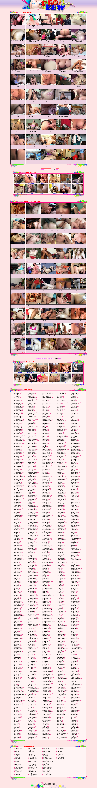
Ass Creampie (17, 579)
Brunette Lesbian (32, 529)
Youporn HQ (77, 372)
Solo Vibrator (74, 546)
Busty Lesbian (31, 565)
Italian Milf (44, 700)
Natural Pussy (60, 660)
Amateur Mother (17, 449)
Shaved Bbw (74, 493)
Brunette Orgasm (32, 533)
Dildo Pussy (30, 695)
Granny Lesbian (45, 548)
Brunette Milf (31, 531)
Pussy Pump (74, 424)
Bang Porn (65, 183)
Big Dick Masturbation (19, 705)
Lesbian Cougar (60, 424)
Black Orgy (30, 400)
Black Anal (16, 723)
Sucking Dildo (74, 579)
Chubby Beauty (31, 594)
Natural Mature (60, 658)
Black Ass (16, 724)
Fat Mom (44, 443)
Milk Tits (58, 615)
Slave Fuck (73, 523)
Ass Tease (16, 586)
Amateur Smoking (18, 462)
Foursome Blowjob (46, 480)
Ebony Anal (30, 724)
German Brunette (46, 505)
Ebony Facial (31, 737)
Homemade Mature (46, 617)
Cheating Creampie (32, 576)
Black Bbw (16, 727)
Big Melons (16, 708)
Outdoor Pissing (60, 693)
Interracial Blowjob (46, 670)
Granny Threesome (46, 556)
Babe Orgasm (17, 594)
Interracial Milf (45, 684)
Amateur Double (17, 429)
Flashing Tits (45, 479)
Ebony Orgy (45, 404)
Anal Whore (16, 526)
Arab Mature (16, 535)
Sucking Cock (74, 576)
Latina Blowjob (45, 738)
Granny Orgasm (46, 551)
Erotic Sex (44, 414)
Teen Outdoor (74, 624)
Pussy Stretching (74, 426)
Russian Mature (74, 479)
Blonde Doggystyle (32, 440)
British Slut (30, 505)
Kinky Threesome (46, 734)
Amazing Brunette (18, 485)
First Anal (44, 466)
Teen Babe (73, 595)
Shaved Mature (74, 503)
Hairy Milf (44, 584)
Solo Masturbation (75, 538)
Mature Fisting (60, 512)
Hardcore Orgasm (46, 599)
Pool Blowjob (59, 726)
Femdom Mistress (46, 453)
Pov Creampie (74, 391)
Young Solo (73, 736)
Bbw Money (16, 619)
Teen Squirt (73, 634)
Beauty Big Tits (17, 648)
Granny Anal (45, 536)
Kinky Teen (44, 733)
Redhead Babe (74, 442)
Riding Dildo (73, 467)
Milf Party (59, 594)
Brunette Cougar (32, 519)
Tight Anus (73, 652)
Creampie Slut (31, 648)
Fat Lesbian (45, 439)
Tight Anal (73, 651)
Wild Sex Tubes (65, 372)
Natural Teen (59, 661)
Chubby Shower (31, 609)
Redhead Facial (74, 446)
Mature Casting (60, 495)
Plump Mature (60, 715)
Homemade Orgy (46, 618)
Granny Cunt (45, 541)
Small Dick (73, 531)
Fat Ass (44, 426)
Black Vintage (31, 422)
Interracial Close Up (46, 671)
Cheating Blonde (32, 574)
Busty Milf (30, 566)
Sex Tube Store (32, 761)
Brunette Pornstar (32, 535)
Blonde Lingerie (31, 453)
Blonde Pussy (31, 462)
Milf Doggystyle (60, 578)
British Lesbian (31, 499)
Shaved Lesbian (74, 502)
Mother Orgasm (60, 650)
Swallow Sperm (74, 585)
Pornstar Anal (60, 727)
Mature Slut (59, 549)
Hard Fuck (44, 592)
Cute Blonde (31, 677)
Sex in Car (73, 488)
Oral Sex (59, 677)
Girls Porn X (60, 752)
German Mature (45, 510)
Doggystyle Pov (31, 714)
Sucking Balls (74, 571)
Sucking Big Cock (75, 572)
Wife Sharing (74, 708)
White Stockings (74, 695)
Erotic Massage (45, 413)
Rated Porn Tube (33, 758)
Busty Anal (30, 551)
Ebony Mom (45, 402)
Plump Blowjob (60, 708)
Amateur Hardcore (18, 439)
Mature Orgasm (60, 536)
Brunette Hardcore (32, 528)
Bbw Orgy (16, 622)
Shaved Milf (73, 505)
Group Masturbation (46, 562)
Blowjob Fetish (31, 473)
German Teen (45, 513)
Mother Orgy (59, 651)
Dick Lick (30, 693)
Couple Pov (30, 642)
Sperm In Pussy (74, 553)
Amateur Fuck (17, 433)
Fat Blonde (44, 430)
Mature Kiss (59, 523)
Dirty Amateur (31, 698)
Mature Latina (60, 526)
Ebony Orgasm (45, 403)
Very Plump (45, 775)
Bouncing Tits (31, 482)
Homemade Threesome (47, 621)
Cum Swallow (31, 667)
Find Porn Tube (61, 758)
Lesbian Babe (60, 423)
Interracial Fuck (45, 680)
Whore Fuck (73, 698)
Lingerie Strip (60, 469)
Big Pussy (16, 713)
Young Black (73, 724)
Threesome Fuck (74, 650)
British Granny (31, 498)
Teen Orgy (73, 622)
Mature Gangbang (61, 516)
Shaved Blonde (74, 496)
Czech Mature (31, 687)
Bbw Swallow (17, 635)
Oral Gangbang (60, 675)
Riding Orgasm (74, 470)
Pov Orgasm (73, 397)
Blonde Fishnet (31, 443)
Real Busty (73, 434)
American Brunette (18, 495)
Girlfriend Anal (45, 522)
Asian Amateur (17, 538)
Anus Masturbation (18, 528)
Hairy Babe (44, 569)
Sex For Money (74, 486)
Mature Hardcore (60, 521)
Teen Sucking (74, 637)
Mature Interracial (60, 522)
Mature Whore (60, 566)
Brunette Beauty (31, 510)
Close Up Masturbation (33, 624)
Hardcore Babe (45, 594)
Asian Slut (16, 574)
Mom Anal (59, 617)
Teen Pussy (73, 627)
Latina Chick (59, 391)
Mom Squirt (59, 632)
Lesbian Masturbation (61, 436)
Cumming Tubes (19, 183)
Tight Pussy (73, 657)
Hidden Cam (45, 605)
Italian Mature (45, 698)
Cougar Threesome (32, 638)
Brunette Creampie (32, 521)
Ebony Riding (45, 406)
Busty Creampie (31, 559)
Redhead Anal (74, 440)
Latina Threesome (61, 417)
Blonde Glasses (31, 446)
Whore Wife (73, 703)
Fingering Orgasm (46, 463)
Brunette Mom (31, 532)
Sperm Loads (74, 555)
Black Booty (16, 731)
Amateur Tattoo (17, 473)
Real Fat (73, 437)
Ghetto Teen (45, 521)
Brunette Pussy (31, 538)
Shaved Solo (74, 508)
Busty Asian (30, 552)
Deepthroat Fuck (32, 690)
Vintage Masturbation (75, 678)
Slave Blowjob (74, 522)
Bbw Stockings (17, 634)
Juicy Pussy (45, 724)
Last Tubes (31, 193)
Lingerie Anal (59, 465)
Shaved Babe (74, 492)
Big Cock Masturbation (19, 694)
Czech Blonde (31, 684)
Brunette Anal (31, 508)
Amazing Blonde (17, 483)
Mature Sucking (60, 556)
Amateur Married (17, 445)
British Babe (31, 493)
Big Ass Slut (16, 678)
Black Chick (16, 733)
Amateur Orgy (17, 453)
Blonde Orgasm (31, 457)
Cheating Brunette (32, 575)
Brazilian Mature (31, 488)
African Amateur (17, 391)
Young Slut (73, 734)
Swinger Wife (74, 586)
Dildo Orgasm (31, 694)
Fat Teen (44, 447)
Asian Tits (16, 578)
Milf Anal (58, 568)
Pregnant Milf (74, 404)
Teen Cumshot (74, 604)
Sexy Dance (73, 489)
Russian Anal (74, 473)
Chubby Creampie (32, 598)
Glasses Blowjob (46, 526)
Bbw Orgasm (17, 621)
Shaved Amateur (74, 490)
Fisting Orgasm (45, 477)
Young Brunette (74, 727)
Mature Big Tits (60, 488)
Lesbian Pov (59, 447)
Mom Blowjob (60, 618)
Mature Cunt (59, 500)
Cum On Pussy (31, 662)
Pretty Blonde (74, 406)
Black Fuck (16, 737)
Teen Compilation (75, 601)
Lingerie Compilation (61, 466)
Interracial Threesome (47, 693)
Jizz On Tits (45, 721)
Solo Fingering (74, 536)
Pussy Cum (73, 414)
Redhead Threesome (75, 460)
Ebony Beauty (31, 728)
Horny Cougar (45, 629)
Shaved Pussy (74, 506)
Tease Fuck (73, 591)
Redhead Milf (74, 452)
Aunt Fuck (16, 588)
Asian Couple (17, 546)
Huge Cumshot (45, 654)
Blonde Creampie (32, 439)
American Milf (17, 499)
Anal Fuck (16, 513)
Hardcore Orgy (45, 601)
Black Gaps (31, 768)
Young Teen (73, 737)
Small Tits (73, 532)
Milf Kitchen (59, 588)
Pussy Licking (74, 420)
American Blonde (18, 493)
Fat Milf (44, 442)
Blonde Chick (31, 436)
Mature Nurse (60, 533)
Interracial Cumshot (46, 674)
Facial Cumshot (45, 422)
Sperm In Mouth (74, 552)
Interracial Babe (45, 668)
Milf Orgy (59, 592)
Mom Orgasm (60, 627)
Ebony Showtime (32, 774)
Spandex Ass (74, 548)
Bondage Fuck (31, 476)
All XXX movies (31, 183)
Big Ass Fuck (17, 671)
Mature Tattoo (60, 561)
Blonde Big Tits (31, 432)
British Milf (30, 502)
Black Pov (30, 404)
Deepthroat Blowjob (32, 688)
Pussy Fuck (73, 419)
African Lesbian (17, 394)
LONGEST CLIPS (50, 358)
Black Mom (30, 396)
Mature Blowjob (60, 492)
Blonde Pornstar (31, 459)
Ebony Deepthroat (32, 736)
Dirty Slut (30, 708)
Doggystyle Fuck (32, 713)
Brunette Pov (31, 536)
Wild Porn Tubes (54, 372)
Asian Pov (16, 569)
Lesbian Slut (59, 450)
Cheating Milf (31, 584)
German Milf (45, 512)
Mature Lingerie (60, 529)
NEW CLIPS (44, 358)
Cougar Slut (31, 637)
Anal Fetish (16, 510)
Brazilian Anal (31, 485)
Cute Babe (30, 675)
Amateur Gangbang (18, 434)
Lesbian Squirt (60, 452)
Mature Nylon (60, 535)
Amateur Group (17, 436)
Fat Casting (45, 433)
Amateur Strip (17, 467)
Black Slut (30, 409)
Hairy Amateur (45, 565)
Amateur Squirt (17, 465)
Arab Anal (16, 529)
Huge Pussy (45, 662)
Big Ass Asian (17, 662)
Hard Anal (44, 591)
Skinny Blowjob (74, 516)
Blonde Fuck (31, 445)
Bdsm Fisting (17, 641)
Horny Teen (45, 645)
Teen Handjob (74, 618)
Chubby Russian (32, 608)
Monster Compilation (61, 638)
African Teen (17, 397)
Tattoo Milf (73, 589)
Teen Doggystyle (74, 607)
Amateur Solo (17, 463)
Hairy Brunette (45, 572)
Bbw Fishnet (16, 607)
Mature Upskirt (60, 565)
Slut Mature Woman (47, 774)
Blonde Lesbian (31, 452)
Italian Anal (44, 695)
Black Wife (30, 424)
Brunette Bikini (31, 513)
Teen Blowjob (74, 598)
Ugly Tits (73, 667)
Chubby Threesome (32, 614)
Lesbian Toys (59, 460)
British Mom (30, 503)
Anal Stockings (17, 521)
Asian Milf (16, 562)
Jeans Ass (44, 718)
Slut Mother (73, 529)
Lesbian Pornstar (60, 446)
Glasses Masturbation (47, 529)
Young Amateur (74, 718)
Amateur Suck (17, 469)
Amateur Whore (17, 479)
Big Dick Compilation (18, 700)
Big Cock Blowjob (18, 687)
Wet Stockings (74, 691)
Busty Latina (31, 564)
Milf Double (59, 579)
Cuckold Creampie (32, 650)
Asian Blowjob (17, 545)
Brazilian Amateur (32, 483)
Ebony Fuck (30, 738)
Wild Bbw (73, 713)
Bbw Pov (16, 627)
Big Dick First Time (18, 703)
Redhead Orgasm (75, 453)
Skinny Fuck (73, 518)
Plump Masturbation (61, 714)
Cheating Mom (31, 585)
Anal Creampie (17, 508)
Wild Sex (73, 717)
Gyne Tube (77, 382)
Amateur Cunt (17, 423)
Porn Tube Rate (32, 755)
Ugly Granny (73, 664)
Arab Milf (16, 536)
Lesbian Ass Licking (61, 422)
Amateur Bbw (17, 403)
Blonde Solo (31, 465)
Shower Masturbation (75, 510)
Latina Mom (59, 404)
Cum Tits (30, 668)
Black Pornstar (31, 403)
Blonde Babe (31, 429)
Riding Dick (73, 466)
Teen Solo (73, 632)
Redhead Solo (74, 457)
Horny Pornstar (45, 642)
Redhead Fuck (74, 447)
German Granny (46, 509)
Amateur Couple (17, 417)
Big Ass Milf (16, 675)
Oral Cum (59, 672)
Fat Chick (44, 434)
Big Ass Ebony (17, 670)
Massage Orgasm (61, 476)
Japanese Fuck (45, 710)
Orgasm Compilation (61, 678)
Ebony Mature (45, 399)
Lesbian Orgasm (60, 442)
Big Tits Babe (17, 714)
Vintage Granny (74, 677)
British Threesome (32, 506)
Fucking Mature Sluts (48, 760)
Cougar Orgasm (31, 635)
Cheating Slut (31, 586)
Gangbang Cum (45, 496)
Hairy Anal (44, 566)
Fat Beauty (44, 429)
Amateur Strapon (18, 466)
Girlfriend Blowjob (46, 523)
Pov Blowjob (59, 738)
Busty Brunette (31, 558)
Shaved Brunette (74, 498)
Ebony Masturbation (46, 397)
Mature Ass (59, 482)
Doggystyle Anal (31, 711)
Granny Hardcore (46, 545)
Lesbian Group (60, 432)
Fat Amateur (45, 423)
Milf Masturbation (60, 589)
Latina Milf (59, 403)
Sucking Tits (73, 582)
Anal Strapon (17, 522)
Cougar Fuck (31, 634)
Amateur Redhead (18, 457)
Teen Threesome (74, 640)
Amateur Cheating (18, 412)
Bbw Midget (16, 617)
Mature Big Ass (60, 486)
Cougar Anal (31, 631)
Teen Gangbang (74, 615)
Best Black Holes (33, 767)
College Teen (31, 629)
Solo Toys (73, 545)
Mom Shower (60, 629)
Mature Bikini (59, 489)
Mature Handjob (60, 519)
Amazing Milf (17, 488)
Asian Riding (17, 572)
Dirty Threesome (32, 710)
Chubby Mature (31, 604)
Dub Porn (77, 183)
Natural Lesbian (60, 657)
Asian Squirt (16, 575)
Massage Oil (59, 475)
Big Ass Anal (17, 661)
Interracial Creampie (46, 672)
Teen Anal (73, 592)
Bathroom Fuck (17, 595)
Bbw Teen (16, 637)
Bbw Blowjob (17, 598)
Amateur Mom (17, 447)
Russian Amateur (75, 472)
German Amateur (46, 498)
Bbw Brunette (17, 599)
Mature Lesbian (60, 528)
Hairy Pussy (45, 585)
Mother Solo (59, 652)
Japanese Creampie (46, 708)
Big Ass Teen (17, 680)
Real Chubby (74, 436)
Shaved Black (74, 495)
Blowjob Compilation (32, 472)
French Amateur (46, 482)
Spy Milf (72, 558)
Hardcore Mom (45, 598)
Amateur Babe (17, 402)
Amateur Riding (17, 459)
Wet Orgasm (74, 688)
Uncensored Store (31, 372)
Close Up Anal (31, 615)
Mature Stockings (60, 553)
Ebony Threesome (46, 412)
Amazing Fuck (17, 486)
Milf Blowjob (59, 572)
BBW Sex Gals (46, 751)
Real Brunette (74, 433)
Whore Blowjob (74, 697)
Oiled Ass (59, 668)
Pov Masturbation (75, 394)
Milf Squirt (59, 602)
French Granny (45, 488)
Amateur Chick (17, 413)
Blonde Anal (31, 427)
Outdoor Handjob (60, 688)
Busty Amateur (31, 549)
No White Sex (46, 748)
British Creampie (32, 495)
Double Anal (31, 715)
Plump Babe (59, 704)
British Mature (31, 500)
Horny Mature (45, 637)
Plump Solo (59, 721)
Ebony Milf (44, 400)
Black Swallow (31, 416)
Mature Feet (59, 508)
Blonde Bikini (31, 433)
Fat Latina (44, 437)
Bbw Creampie (17, 602)
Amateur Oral (17, 450)
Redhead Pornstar (75, 455)
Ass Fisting (16, 582)
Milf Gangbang (60, 584)
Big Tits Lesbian (17, 718)
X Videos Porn (61, 755)
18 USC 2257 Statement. (47, 783)
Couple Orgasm (31, 641)
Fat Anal (44, 424)
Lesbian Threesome (61, 457)
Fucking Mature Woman (48, 763)
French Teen (45, 493)
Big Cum (16, 695)
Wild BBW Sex (61, 748)
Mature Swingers (60, 559)
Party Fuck (59, 698)
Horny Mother (45, 641)
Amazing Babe (17, 482)
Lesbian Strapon (60, 455)
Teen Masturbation (75, 619)
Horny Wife (44, 647)
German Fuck (45, 508)
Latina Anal (44, 736)
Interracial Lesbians (46, 683)
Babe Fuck (16, 592)
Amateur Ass (17, 400)
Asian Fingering (17, 552)
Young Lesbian (74, 733)
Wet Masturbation (75, 687)
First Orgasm (45, 473)
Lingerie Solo (59, 467)
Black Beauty (17, 728)
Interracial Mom (45, 685)
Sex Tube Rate (32, 760)
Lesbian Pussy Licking (62, 449)
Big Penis (16, 711)
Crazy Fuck (30, 645)
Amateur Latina (17, 442)
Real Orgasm (74, 439)
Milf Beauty (59, 569)
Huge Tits (44, 664)
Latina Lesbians (60, 400)
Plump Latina (59, 711)
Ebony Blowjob (31, 730)
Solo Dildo (73, 535)
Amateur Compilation (18, 414)
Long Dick (59, 472)
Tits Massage (74, 661)
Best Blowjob (17, 657)
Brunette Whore (31, 548)
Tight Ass (73, 654)
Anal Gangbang (17, 515)
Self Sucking (73, 485)
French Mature (45, 489)
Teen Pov (73, 625)
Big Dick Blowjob (17, 698)
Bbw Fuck (16, 608)
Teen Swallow (74, 638)
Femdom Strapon (46, 455)
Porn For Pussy (61, 754)
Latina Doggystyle (61, 394)
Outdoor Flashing (60, 685)
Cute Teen (30, 683)
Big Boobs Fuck (17, 683)
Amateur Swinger (18, 472)
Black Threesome (32, 419)
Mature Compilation (61, 498)
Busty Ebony (31, 561)
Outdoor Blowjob (60, 684)
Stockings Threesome (75, 568)
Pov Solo (73, 400)
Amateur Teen (17, 475)
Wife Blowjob (74, 705)
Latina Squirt (59, 414)
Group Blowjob (45, 559)
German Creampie (46, 506)
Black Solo (30, 410)
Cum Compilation (32, 652)
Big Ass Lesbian (17, 674)
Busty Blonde (31, 556)
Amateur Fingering (18, 432)
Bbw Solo (16, 631)
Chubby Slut (31, 611)
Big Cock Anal (17, 685)
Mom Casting (60, 619)
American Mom (17, 500)
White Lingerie (74, 694)
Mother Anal (59, 644)
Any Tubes (54, 382)
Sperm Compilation (75, 551)
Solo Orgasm (74, 541)
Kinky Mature (45, 731)
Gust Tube (65, 382)
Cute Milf (30, 681)
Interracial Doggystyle (47, 677)
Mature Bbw (59, 483)
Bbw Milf (16, 618)
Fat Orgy (44, 445)
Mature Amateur (60, 479)
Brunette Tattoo (31, 543)
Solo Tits (73, 543)
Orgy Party (59, 681)
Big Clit (15, 684)
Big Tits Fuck (17, 717)
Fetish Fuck (45, 456)
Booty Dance (31, 479)
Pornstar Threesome (61, 737)
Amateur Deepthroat (18, 424)
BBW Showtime (46, 752)
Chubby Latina (31, 601)
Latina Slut (59, 412)
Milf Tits (58, 612)
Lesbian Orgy (60, 443)
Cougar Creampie (32, 632)
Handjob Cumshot (46, 589)
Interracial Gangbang (47, 681)
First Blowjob (45, 467)
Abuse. (53, 783)
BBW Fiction (46, 750)
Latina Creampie (60, 393)
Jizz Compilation (46, 720)
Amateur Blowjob (18, 406)
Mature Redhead (60, 543)
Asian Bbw (16, 542)
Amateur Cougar (17, 416)
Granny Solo (45, 553)
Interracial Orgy (45, 688)
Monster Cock (60, 637)
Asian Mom (16, 564)
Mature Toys (59, 564)
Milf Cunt (59, 576)
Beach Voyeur (17, 645)
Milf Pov (58, 596)
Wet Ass (73, 685)
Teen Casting (74, 599)
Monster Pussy (60, 641)
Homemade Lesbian (46, 615)
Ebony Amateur (31, 723)
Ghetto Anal (45, 516)
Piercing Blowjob (60, 701)
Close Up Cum (31, 619)
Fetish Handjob (45, 457)
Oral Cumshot (60, 674)
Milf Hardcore (60, 586)
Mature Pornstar (60, 541)
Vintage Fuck (74, 675)
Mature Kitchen (60, 525)
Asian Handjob (17, 556)
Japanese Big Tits (46, 705)
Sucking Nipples (74, 581)
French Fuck (45, 486)
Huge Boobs (45, 651)
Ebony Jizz (44, 394)
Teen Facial (73, 608)
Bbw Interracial (17, 609)
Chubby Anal (31, 591)
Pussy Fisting (74, 416)
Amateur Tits (17, 477)
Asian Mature (17, 561)
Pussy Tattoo (74, 427)
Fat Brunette (45, 432)
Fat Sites (45, 757)
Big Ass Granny (17, 672)
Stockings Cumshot (75, 564)
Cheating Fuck (31, 578)
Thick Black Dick (74, 644)
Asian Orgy (16, 566)
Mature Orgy (59, 538)
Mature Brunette (60, 493)
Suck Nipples (74, 569)
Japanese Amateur (46, 701)
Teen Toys (73, 642)
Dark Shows (31, 770)
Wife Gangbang (74, 707)
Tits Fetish (73, 660)
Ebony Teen (45, 410)
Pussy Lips (73, 422)
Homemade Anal (46, 608)
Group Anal (44, 558)
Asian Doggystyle (18, 549)
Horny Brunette (45, 627)
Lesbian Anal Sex (60, 420)
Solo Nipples (74, 539)
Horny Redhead (45, 644)
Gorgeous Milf (45, 535)
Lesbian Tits (59, 459)
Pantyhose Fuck (60, 697)
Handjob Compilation (47, 588)
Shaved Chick (74, 499)
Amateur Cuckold (18, 420)
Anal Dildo (16, 509)
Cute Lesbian (31, 680)
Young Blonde (74, 726)
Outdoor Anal (59, 683)
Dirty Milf (30, 705)
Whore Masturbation (75, 700)
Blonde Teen (31, 469)
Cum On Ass (31, 658)
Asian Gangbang (17, 555)
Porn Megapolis (46, 773)
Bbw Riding (16, 628)
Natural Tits (59, 662)
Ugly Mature (73, 665)
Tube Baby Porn (32, 764)
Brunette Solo (31, 541)
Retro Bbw (73, 462)
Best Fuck (16, 660)
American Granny (18, 496)
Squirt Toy (73, 562)
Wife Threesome (74, 710)
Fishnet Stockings (46, 476)
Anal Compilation (18, 505)
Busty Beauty (31, 555)
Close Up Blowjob (32, 617)
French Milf (44, 490)
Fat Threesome (45, 449)
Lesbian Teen (60, 456)
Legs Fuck (59, 419)
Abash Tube (19, 382)
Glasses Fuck (45, 528)
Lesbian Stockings (61, 453)
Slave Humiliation (75, 525)
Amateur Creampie (18, 419)
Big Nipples (16, 710)
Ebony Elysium (32, 771)
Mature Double (60, 505)
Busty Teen (30, 571)
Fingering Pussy (46, 465)
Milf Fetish (59, 581)
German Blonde (45, 502)
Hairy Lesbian (45, 579)
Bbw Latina (16, 611)
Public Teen (73, 413)
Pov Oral (73, 396)
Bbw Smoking (17, 629)
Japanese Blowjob (46, 707)
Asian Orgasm (17, 565)
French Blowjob (45, 485)
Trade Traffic (51, 786)
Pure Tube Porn (32, 757)
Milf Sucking (59, 607)
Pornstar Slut (59, 736)
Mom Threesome (60, 634)
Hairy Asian (45, 568)
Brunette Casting (32, 516)
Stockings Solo (74, 566)
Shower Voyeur (74, 512)
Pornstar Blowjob (60, 730)
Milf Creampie (60, 575)
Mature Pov (59, 542)
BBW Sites (45, 754)
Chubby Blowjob (31, 595)
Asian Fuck (16, 553)
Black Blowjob (17, 730)
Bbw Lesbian (17, 612)
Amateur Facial (17, 430)
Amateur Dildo (17, 426)
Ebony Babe (31, 726)
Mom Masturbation (61, 625)
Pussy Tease (74, 429)
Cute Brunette (31, 678)
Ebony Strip (45, 409)
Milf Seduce (59, 598)
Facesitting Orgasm (46, 419)
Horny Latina (45, 635)
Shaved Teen (74, 509)
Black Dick (16, 736)
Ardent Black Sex (33, 765)
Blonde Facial (31, 442)
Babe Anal (16, 589)
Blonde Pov (30, 460)
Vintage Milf (73, 681)
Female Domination (46, 450)
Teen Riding (73, 628)
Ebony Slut (44, 407)
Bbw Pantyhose (17, 624)
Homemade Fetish (46, 612)
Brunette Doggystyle (32, 522)
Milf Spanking (60, 601)
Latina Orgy (59, 407)
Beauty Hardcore (17, 651)
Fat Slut (44, 446)
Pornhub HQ (42, 193)
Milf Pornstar (59, 595)
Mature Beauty (60, 485)
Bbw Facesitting (17, 605)
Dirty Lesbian (31, 704)
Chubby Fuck (31, 599)
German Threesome (46, 515)
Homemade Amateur (47, 607)
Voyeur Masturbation (75, 684)
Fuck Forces (54, 193)
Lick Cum (59, 463)
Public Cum (73, 410)
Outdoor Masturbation (61, 690)
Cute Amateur (31, 674)
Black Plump (31, 402)
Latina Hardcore (60, 399)
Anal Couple (16, 506)
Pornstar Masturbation (61, 733)
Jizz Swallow (45, 723)
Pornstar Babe (60, 728)
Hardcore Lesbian (46, 596)
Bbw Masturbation (18, 615)
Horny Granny (45, 634)
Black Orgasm (31, 399)
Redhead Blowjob (75, 443)
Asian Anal (16, 539)
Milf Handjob (59, 585)
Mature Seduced (60, 546)
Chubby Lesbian (31, 602)
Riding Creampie (74, 465)
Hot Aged (45, 765)
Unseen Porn (42, 372)
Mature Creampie (60, 499)
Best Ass (16, 654)
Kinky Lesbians (45, 730)
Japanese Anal (45, 703)
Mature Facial (60, 506)
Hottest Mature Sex (47, 767)
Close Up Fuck (31, 622)
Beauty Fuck (17, 650)
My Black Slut (32, 775)
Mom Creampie (60, 621)
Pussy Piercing (74, 423)
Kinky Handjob (45, 728)
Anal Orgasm (17, 516)
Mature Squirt (60, 552)
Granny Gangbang (46, 543)
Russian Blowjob (74, 476)
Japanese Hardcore (46, 711)
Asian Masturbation (18, 559)
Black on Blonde (31, 426)
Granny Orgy (45, 552)
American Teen (17, 503)
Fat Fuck (44, 436)
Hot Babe (44, 648)
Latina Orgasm (60, 406)
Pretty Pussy (74, 409)
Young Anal (73, 720)
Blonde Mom (31, 456)
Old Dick (58, 670)
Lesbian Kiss (59, 433)
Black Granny (17, 738)
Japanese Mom (45, 715)
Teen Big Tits (74, 596)
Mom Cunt (59, 622)
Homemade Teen (46, 619)
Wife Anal (73, 704)
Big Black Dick (17, 681)
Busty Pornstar (31, 569)
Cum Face (30, 655)
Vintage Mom (74, 683)
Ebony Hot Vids (32, 773)
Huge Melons (45, 660)
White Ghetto (74, 693)
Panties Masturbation (61, 695)
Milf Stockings (60, 604)
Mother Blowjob (60, 645)
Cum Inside (30, 657)
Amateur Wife (17, 480)
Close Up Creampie (32, 618)
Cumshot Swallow (32, 671)
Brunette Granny (32, 526)
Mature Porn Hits (47, 768)
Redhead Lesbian (75, 449)
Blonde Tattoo (31, 467)
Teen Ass (73, 594)
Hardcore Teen (45, 604)
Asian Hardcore (17, 558)
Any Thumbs (42, 382)
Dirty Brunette (31, 701)
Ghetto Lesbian (45, 519)
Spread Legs (74, 556)
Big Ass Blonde (17, 665)
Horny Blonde (45, 625)
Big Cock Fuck (17, 693)
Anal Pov (16, 519)
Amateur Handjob (18, 437)
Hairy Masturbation (46, 581)
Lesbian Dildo (60, 426)
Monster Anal (59, 635)
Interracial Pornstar (46, 690)
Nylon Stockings (60, 667)
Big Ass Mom (17, 677)
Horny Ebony (45, 631)
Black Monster (31, 397)
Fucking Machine (46, 495)
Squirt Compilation (75, 559)
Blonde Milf (30, 455)
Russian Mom (74, 482)
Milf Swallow (59, 608)
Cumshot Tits (31, 672)
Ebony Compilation (32, 734)
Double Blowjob (31, 717)
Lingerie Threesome (61, 470)
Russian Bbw (74, 475)
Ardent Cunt (54, 183)
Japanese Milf (45, 714)
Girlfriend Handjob (46, 525)
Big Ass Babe (17, 664)
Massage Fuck (60, 473)
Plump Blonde (60, 707)
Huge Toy (44, 665)
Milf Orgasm (59, 591)
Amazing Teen (17, 490)
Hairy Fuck (44, 575)
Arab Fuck (16, 533)
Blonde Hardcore (32, 449)
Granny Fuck (45, 542)
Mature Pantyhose (61, 539)
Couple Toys (31, 644)
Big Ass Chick (17, 668)
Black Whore (31, 423)
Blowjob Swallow (32, 475)
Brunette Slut (31, 539)
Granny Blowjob (45, 538)
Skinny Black (74, 515)
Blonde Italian (31, 450)
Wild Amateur (74, 711)
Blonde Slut (30, 463)
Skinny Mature (74, 519)
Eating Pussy (31, 721)
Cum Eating (30, 654)
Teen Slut (73, 631)
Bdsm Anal (16, 640)
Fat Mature (44, 440)
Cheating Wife (31, 588)
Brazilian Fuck (31, 486)
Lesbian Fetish (60, 427)
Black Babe (16, 726)
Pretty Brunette (74, 407)
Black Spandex (31, 412)
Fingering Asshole (46, 460)
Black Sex (30, 407)
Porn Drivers (65, 193)
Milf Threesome (60, 611)
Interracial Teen (45, 691)
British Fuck (30, 496)
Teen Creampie (74, 602)
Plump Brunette (60, 710)
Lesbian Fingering (61, 429)
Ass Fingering (17, 581)
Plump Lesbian (60, 713)
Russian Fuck (74, 477)
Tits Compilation (74, 658)
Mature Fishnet (60, 510)
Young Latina (74, 731)
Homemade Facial (46, 611)
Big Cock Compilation (19, 688)
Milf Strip (59, 605)
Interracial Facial (46, 678)
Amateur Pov (17, 456)
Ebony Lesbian (45, 396)
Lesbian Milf (59, 437)
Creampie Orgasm (32, 647)
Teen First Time (74, 612)
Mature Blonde (60, 490)
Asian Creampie (17, 548)
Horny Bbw (44, 624)
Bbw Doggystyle (17, 604)
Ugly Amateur (74, 662)
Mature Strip (59, 555)
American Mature (18, 498)
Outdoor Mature (60, 691)
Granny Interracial (46, 546)
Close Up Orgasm (32, 625)
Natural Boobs (60, 655)
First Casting (45, 469)
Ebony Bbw (30, 727)
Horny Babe (45, 622)
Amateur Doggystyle (18, 427)
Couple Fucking (31, 640)
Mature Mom (59, 532)
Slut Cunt (73, 528)
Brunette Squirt (31, 542)
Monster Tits (59, 642)
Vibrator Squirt (74, 671)
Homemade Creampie (47, 609)
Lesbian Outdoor (60, 445)
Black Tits (30, 420)
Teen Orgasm (74, 621)
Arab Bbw (16, 532)
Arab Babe (16, 531)
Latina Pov (59, 410)
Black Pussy (31, 406)
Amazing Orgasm (18, 489)
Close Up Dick (31, 621)
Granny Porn (46, 764)
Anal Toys (16, 525)
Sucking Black (74, 575)
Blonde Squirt (31, 466)
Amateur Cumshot (18, 422)
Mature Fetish (60, 509)
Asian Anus (16, 541)
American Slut (17, 502)
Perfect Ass (59, 700)
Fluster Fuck (19, 193)
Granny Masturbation (47, 549)
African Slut (16, 396)
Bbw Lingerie (17, 614)
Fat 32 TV (45, 755)
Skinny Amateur (74, 513)
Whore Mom (73, 701)
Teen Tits (73, 641)
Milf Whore (59, 614)
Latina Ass (44, 737)
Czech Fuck (30, 685)
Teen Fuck (73, 614)
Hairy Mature (45, 582)
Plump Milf (59, 717)
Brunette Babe (31, 509)
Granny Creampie (46, 539)
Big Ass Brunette (17, 667)
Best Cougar (17, 658)
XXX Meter (60, 751)
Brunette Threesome (32, 546)
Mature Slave (60, 548)
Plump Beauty (60, 705)
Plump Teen (59, 723)
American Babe (17, 492)
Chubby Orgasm (32, 607)
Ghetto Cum (45, 518)
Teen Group (73, 617)
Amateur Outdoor (18, 455)
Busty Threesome (32, 572)
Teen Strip (73, 635)
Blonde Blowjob (31, 434)
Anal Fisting (16, 512)
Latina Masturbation (61, 402)
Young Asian (73, 721)
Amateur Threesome (18, 476)
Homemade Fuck (46, 614)
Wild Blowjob (74, 714)
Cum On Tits (31, 664)
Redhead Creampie (75, 445)
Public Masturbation (75, 412)
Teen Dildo (73, 605)
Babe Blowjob (17, 591)
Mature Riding (60, 545)
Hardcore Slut (45, 602)
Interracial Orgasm (46, 687)
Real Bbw (73, 430)
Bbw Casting (17, 601)
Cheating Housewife (32, 579)
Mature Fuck (59, 515)
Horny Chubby (45, 628)
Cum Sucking (31, 665)
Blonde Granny (31, 447)
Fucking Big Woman (47, 758)
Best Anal (16, 652)
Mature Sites (46, 771)
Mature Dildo (59, 502)
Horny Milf (44, 638)
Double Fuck (31, 720)
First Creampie (45, 470)
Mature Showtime (47, 770)
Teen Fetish (73, 609)
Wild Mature (73, 715)
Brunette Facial (31, 523)
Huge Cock (44, 652)
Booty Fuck (30, 480)
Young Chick (73, 728)
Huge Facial (45, 658)
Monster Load (60, 640)
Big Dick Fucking (17, 704)
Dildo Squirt (30, 697)
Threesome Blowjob (75, 647)
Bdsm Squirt (16, 644)
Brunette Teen (31, 545)
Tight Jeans (73, 655)
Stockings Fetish (74, 565)
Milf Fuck (59, 582)
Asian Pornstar (17, 568)
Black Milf (30, 394)
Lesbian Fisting (60, 430)
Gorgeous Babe (45, 531)
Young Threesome (75, 738)
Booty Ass (30, 477)
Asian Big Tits (17, 543)
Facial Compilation (46, 420)
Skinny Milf (73, 521)
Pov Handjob (74, 393)
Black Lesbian (31, 391)
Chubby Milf (30, 605)
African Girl (16, 393)
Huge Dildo (44, 655)
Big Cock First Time (18, 691)
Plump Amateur (60, 703)
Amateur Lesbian (18, 443)
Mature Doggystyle (61, 503)
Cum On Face (31, 660)
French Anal (45, 483)
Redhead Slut (74, 456)
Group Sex (44, 564)
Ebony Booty (31, 731)
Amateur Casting (17, 409)
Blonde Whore (31, 470)
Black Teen (30, 417)
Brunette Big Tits (32, 512)
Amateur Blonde (17, 404)
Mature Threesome (61, 562)
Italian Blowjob (45, 697)
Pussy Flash (73, 417)
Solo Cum (73, 533)
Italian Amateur (45, 694)
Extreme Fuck (45, 417)
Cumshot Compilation (33, 670)
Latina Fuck (59, 396)
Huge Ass (44, 650)
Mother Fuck (59, 647)
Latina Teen (59, 416)
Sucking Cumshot (75, 578)
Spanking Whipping (75, 549)
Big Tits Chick (17, 715)
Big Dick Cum (17, 701)
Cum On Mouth (31, 661)
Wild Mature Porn (61, 750)
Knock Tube (31, 754)
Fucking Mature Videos (48, 761)
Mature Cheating (60, 496)
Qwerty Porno (77, 193)
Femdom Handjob (46, 452)
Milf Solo (59, 599)
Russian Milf (73, 480)
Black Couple (17, 734)
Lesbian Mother (60, 440)
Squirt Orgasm (74, 561)
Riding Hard (73, 469)
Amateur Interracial (18, 440)
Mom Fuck (59, 624)
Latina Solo (59, 413)
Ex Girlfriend (45, 416)
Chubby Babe (31, 592)
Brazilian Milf (31, 489)
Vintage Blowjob (74, 674)
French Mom (45, 492)
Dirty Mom (30, 707)
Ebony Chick (31, 733)
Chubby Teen (31, 612)
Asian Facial (16, 551)
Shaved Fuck (74, 500)
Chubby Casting (31, 596)
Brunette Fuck (31, 525)
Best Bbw (16, 655)
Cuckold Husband (32, 651)
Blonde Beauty (31, 430)
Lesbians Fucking (60, 462)
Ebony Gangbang (46, 391)
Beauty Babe (17, 647)
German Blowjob (46, 503)
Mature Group (60, 518)
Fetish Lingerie (45, 459)
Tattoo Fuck (73, 588)
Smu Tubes (31, 763)
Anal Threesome (17, 523)
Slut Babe (73, 526)
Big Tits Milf (16, 720)
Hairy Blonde (45, 571)
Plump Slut (59, 720)
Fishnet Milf (45, 475)
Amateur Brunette (18, 407)
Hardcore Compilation (47, 595)
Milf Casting (59, 574)
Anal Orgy (16, 518)
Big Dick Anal (17, 697)
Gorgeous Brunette (46, 533)
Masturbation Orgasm (61, 477)
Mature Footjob (60, 513)
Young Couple (74, 730)
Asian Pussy (16, 571)
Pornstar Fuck (60, 731)
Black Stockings (31, 414)
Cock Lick (30, 628)
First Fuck (44, 472)
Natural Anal (59, 654)
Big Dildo (16, 707)
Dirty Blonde (31, 700)
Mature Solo (59, 551)
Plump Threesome (61, 724)
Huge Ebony (45, 657)
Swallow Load (74, 584)
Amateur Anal (17, 399)
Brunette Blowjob (32, 515)
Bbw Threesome (17, 638)
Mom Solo (59, 631)
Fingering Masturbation (47, 462)
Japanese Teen (45, 717)
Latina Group (59, 397)
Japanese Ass (45, 704)
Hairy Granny (45, 576)
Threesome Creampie (76, 648)
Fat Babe (44, 427)
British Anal (30, 492)
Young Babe (73, 723)
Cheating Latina (31, 582)
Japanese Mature (46, 713)
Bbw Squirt (16, 632)
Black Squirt (31, 413)
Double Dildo (31, 718)
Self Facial (73, 483)
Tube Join (42, 183)
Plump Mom (59, 718)
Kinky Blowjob (45, 727)
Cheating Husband (32, 581)
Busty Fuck (30, 562)
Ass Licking (16, 585)
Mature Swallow (60, 558)
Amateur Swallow (18, 470)
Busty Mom (30, 568)
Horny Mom (45, 640)
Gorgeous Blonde (46, 532)
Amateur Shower (17, 460)
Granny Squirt (45, 555)
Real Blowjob (74, 432)
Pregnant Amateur (75, 402)
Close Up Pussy (31, 627)
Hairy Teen (44, 586)
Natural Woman (60, 664)
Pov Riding (73, 399)
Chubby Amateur (32, 589)
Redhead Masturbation (76, 450)
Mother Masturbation (61, 648)
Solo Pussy (73, 542)
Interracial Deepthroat (47, 675)
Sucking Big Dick (74, 574)
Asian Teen (16, 576)
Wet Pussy (73, 690)
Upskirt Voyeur (74, 668)
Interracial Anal (45, 667)
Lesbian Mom (60, 439)
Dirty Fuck (30, 703)
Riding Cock (73, 463)
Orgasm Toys (60, 680)
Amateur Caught (17, 410)
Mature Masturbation (61, 531)
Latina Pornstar (60, 409)
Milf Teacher (59, 609)
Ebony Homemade (46, 393)
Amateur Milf (17, 446)
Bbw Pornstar (17, 625)
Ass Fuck (16, 584)
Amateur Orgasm (18, 452)
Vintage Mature (74, 680)
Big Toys (16, 721)
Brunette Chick (31, 518)
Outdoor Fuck (60, 687)
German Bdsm (45, 500)
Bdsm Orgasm (17, 642)
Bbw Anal (16, 596)
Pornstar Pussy (60, 734)
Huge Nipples (45, 661)
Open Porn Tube (61, 760)
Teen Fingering (74, 611)
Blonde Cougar (31, 437)
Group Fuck (45, 561)
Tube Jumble (19, 372)
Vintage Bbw (74, 672)
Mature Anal (59, 480)
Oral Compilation (60, 671)
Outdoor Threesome (61, 694)
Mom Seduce (60, 628)
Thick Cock (73, 645)
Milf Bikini (59, 571)
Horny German (45, 632)
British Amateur (31, 490)
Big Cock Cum (17, 690)
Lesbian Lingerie (60, 434)
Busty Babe (30, 553)
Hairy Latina (45, 578)
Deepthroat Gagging (32, 691)
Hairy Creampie (45, 574)
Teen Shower (74, 629)
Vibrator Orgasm (74, 670)
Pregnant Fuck (74, 403)
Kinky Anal (44, 726)
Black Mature (31, 393)
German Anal (45, 499)
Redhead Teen (74, 459)
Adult (31, 382)
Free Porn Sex (61, 757)
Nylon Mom (59, 665)
